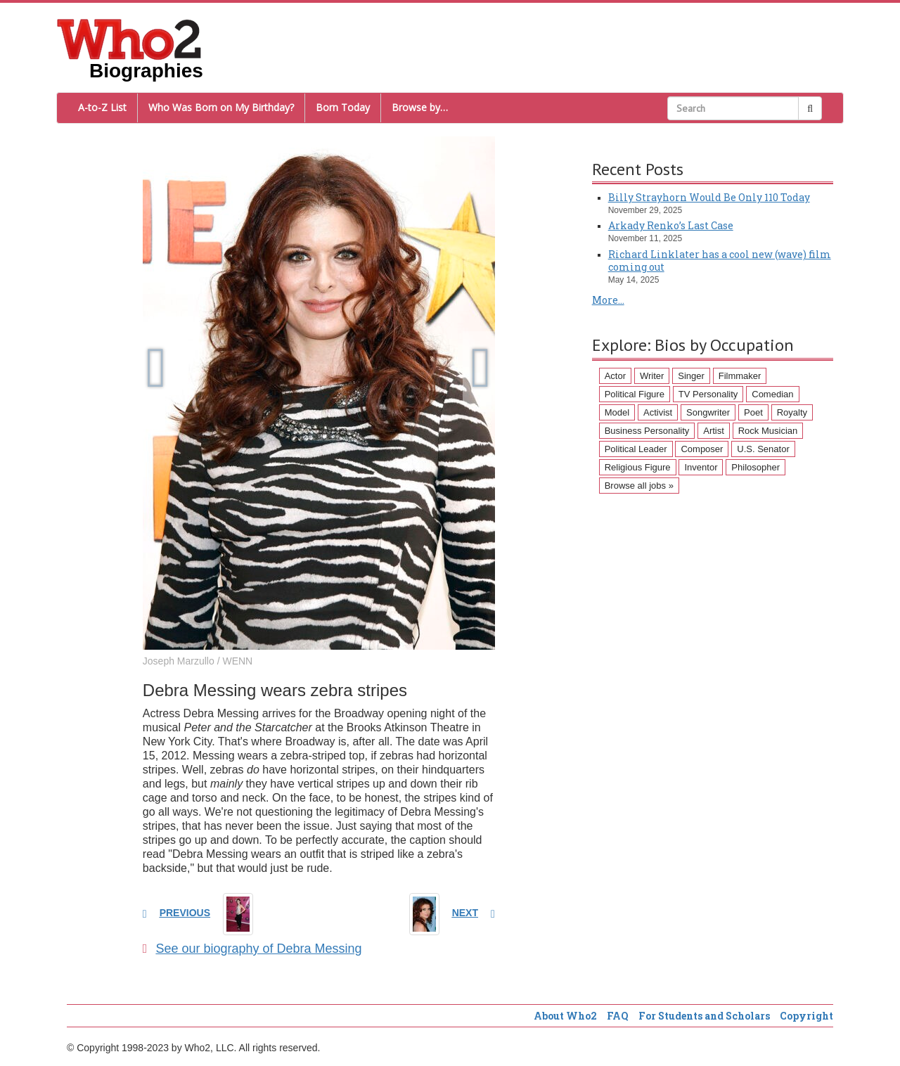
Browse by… (420, 107)
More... (608, 300)
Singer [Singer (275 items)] (691, 376)
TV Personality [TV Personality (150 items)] (708, 394)
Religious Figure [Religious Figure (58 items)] (638, 467)
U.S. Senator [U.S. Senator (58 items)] (763, 449)
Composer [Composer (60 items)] (702, 449)
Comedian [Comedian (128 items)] (772, 394)
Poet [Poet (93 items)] (753, 412)
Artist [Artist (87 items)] (713, 430)
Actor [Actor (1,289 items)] (615, 376)
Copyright (806, 1015)
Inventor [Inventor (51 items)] (700, 467)
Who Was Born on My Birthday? (221, 107)
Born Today (343, 107)
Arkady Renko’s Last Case (670, 225)
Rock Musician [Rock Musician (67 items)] (768, 430)
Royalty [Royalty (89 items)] (792, 412)
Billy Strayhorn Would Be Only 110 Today (709, 197)
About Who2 (565, 1015)
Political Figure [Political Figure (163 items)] (634, 394)
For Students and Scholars (704, 1015)
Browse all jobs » (639, 485)
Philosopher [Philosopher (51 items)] (755, 467)
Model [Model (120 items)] (617, 412)
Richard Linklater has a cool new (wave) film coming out (719, 261)
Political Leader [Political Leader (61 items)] (636, 449)
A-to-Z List (102, 107)
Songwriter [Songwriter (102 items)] (708, 412)
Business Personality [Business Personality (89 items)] (647, 430)
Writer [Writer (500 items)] (652, 376)
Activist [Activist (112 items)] (657, 412)
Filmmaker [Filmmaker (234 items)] (740, 376)
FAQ (618, 1015)
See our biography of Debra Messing (252, 949)
